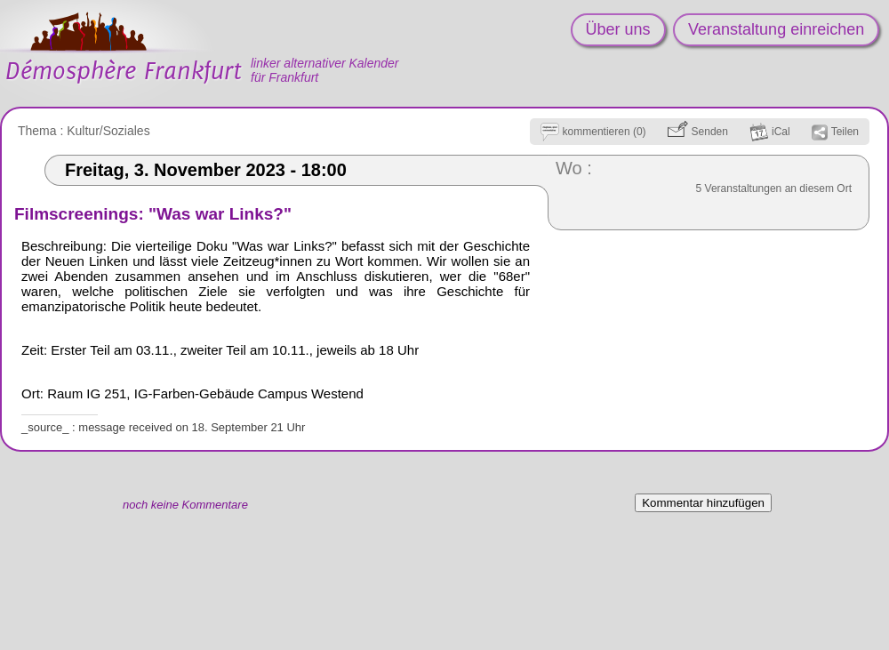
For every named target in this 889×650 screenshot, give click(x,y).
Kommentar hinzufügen (703, 503)
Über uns (618, 29)
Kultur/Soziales (108, 131)
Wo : (574, 168)
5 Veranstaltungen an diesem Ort (774, 188)
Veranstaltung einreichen (776, 29)
